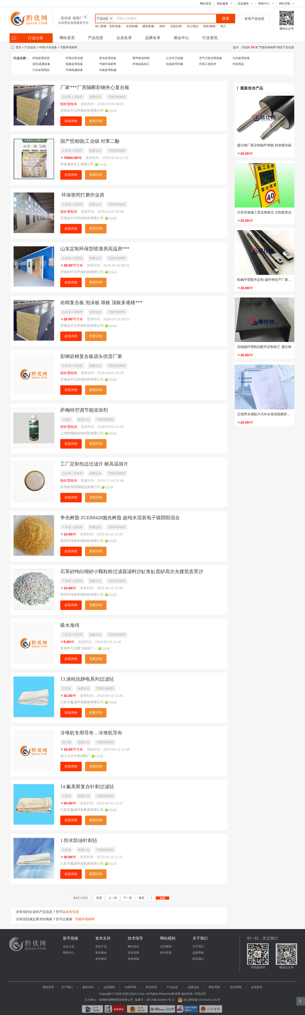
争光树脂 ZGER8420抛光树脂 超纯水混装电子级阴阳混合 (120, 517)
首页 (18, 47)
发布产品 (101, 946)
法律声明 (130, 987)
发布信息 (72, 912)
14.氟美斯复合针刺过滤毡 (87, 786)
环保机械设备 (74, 70)
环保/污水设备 (48, 47)
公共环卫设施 (174, 58)
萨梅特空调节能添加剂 (84, 410)
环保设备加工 (141, 64)
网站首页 (205, 3)
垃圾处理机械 (107, 70)
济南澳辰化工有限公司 (77, 164)
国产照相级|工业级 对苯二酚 (90, 141)
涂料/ (162, 26)
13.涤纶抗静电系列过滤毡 (87, 679)
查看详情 (95, 121)
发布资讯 (101, 959)
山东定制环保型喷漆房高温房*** (94, 248)
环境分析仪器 (74, 58)
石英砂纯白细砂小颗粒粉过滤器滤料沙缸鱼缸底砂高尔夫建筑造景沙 (131, 571)
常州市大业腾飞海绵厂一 (78, 648)
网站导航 (214, 987)
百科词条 (133, 952)
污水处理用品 (41, 70)
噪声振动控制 (141, 58)
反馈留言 (256, 987)
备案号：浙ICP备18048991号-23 (155, 999)
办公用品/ (193, 26)
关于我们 (198, 946)
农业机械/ (132, 26)
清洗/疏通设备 (41, 64)
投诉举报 (133, 959)
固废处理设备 (74, 64)
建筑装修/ (148, 26)
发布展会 (101, 952)
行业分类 (35, 38)
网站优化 (133, 946)
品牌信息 (193, 987)
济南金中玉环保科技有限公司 (82, 110)
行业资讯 (210, 38)
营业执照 (151, 987)
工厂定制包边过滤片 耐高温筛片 (94, 463)
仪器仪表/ (176, 26)
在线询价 (71, 121)
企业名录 (124, 38)
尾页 (141, 898)
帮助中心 (264, 3)
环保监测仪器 (41, 58)
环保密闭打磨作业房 (82, 195)
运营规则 (166, 946)
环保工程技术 (207, 64)
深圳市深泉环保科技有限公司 (82, 541)
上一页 (113, 898)
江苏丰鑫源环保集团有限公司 (82, 702)
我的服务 (222, 3)
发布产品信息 (254, 18)
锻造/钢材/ (209, 26)
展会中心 (181, 38)
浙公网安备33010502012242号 (199, 999)
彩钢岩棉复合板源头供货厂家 (91, 356)
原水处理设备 (107, 58)
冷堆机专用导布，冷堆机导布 (91, 732)
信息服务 (243, 3)
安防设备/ (115, 26)
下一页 (128, 898)
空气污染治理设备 (210, 58)
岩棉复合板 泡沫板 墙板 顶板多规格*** (101, 302)
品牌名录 (152, 38)
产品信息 (95, 38)
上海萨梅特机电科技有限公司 (82, 433)
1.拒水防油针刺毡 (78, 840)
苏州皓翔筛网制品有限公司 (80, 487)
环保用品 (238, 64)
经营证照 (200, 993)
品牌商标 (198, 952)
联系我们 (198, 959)
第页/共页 (80, 898)
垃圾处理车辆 (174, 64)
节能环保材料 (68, 47)
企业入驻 (68, 946)
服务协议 (88, 987)
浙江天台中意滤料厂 (75, 756)
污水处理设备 (241, 58)
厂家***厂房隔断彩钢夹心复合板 (94, 87)
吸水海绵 (69, 625)
